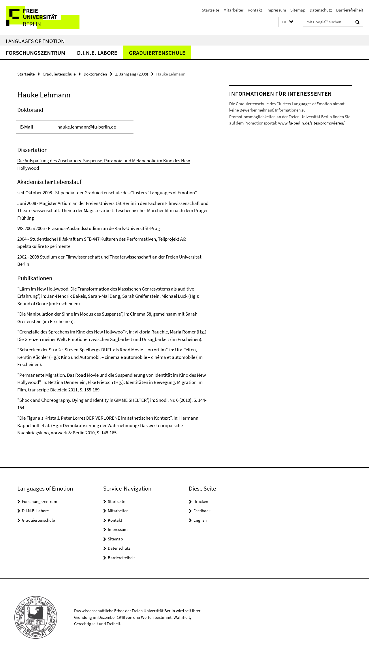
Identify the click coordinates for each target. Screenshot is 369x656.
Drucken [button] (200, 501)
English (200, 520)
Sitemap (297, 10)
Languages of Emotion (35, 40)
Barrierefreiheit (349, 10)
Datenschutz (321, 10)
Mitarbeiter (233, 10)
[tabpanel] (113, 271)
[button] (287, 22)
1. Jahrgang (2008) (131, 74)
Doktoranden (95, 74)
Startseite (210, 10)
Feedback (201, 510)
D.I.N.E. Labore (97, 52)
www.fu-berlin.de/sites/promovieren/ (311, 123)
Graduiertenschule (157, 52)
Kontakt (255, 10)
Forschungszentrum (35, 52)
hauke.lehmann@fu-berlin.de (86, 127)
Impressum (276, 10)
